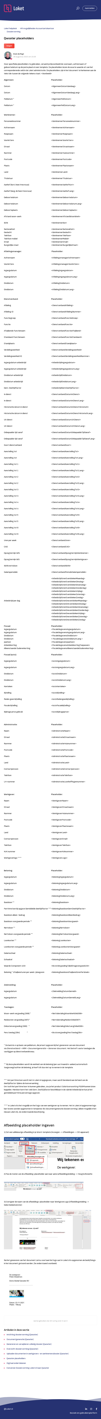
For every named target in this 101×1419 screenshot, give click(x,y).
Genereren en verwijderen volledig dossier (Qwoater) (29, 1344)
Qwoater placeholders (16, 1358)
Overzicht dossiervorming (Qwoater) (22, 1349)
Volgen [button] (9, 46)
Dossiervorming (14, 31)
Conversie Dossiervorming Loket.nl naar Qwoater (28, 1368)
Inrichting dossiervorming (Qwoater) (22, 1334)
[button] (76, 8)
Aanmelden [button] (90, 8)
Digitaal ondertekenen (16, 1363)
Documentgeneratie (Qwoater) (20, 1339)
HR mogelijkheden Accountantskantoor (37, 28)
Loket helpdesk (10, 28)
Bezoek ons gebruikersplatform (83, 1413)
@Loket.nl (8, 1409)
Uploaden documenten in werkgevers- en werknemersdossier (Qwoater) (38, 1353)
